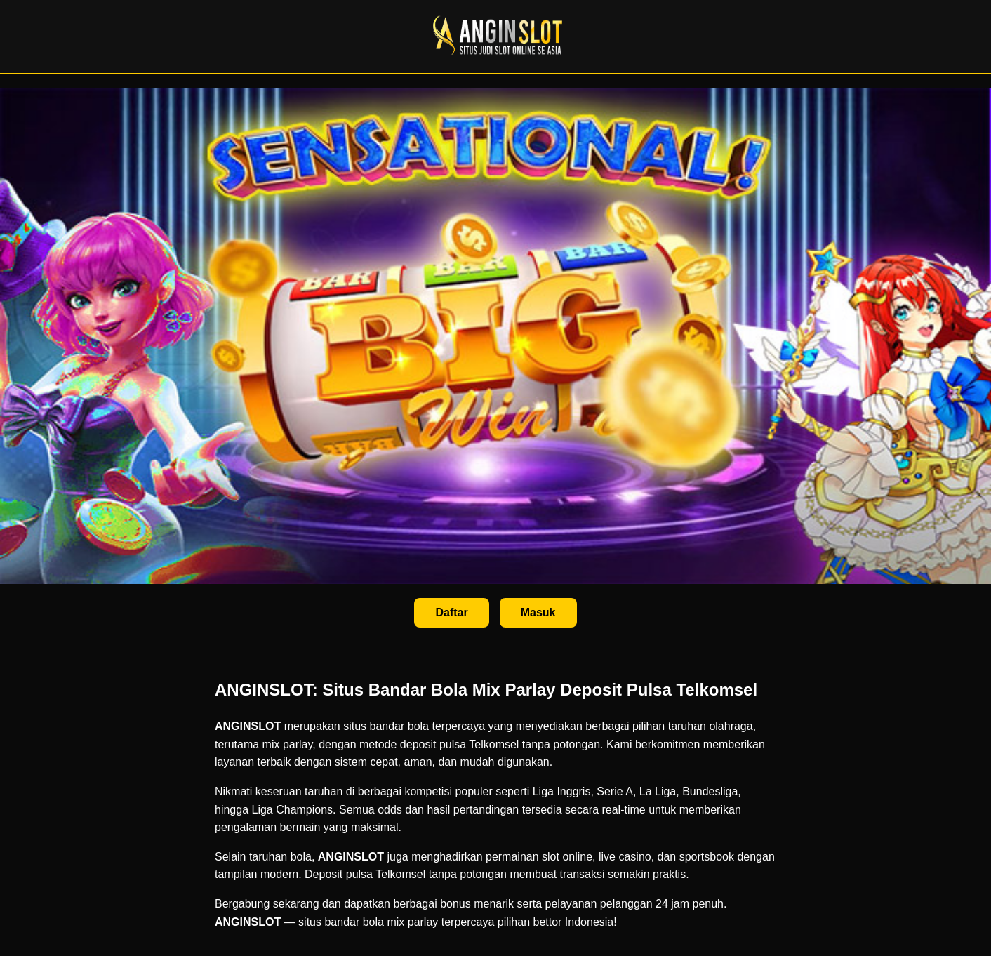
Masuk (538, 612)
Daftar (451, 612)
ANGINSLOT (248, 726)
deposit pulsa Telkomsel (459, 744)
